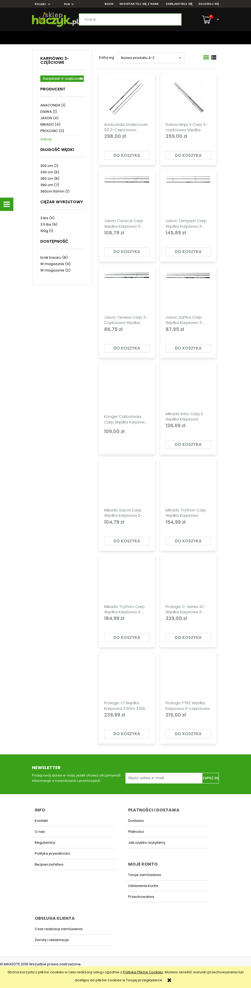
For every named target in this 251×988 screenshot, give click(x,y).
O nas (40, 831)
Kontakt (41, 820)
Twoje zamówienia (144, 874)
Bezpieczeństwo (49, 864)
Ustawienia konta (143, 885)
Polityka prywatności (52, 853)
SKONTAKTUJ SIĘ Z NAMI (139, 4)
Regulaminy (45, 842)
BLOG (109, 4)
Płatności (136, 831)
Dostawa (136, 820)
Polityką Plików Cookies (143, 972)
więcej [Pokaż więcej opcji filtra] (46, 139)
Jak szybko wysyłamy (146, 842)
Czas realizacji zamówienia (59, 928)
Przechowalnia (141, 896)
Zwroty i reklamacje (52, 939)
